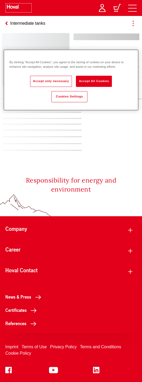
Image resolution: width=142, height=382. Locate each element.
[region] (70, 80)
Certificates (22, 310)
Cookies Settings (69, 96)
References (22, 323)
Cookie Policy (18, 353)
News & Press (24, 296)
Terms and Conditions (100, 347)
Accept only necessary (51, 81)
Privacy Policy (63, 347)
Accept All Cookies (94, 81)
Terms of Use (34, 347)
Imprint (11, 347)
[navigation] (132, 8)
